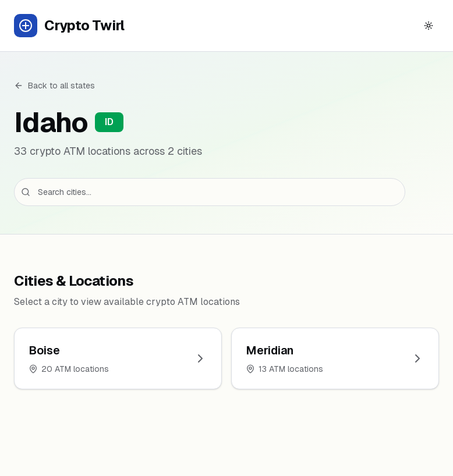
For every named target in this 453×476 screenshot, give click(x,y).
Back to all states (54, 85)
